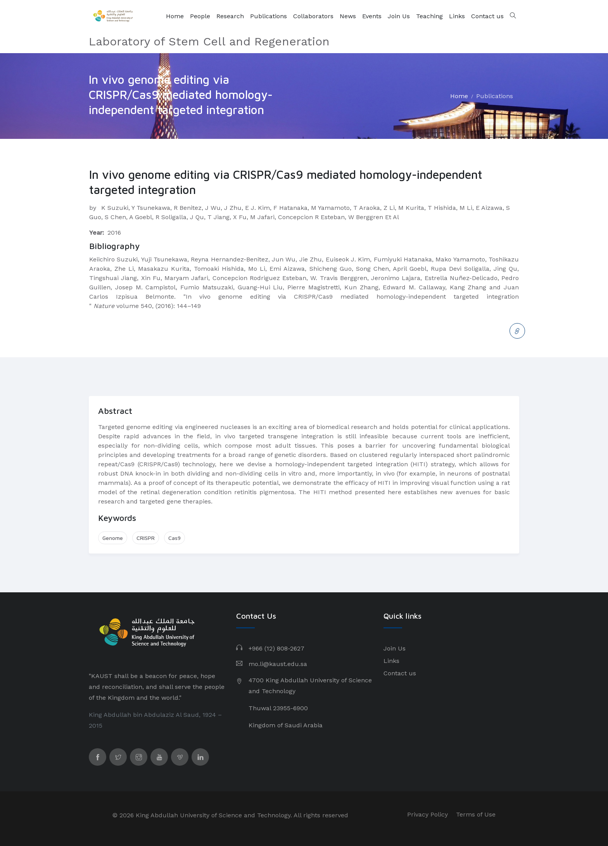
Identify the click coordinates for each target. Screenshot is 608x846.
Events (372, 16)
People (200, 16)
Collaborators (313, 16)
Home (175, 16)
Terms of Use (476, 814)
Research (230, 16)
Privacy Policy (427, 814)
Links (457, 16)
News (348, 16)
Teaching (429, 16)
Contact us (487, 16)
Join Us (399, 16)
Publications (268, 16)
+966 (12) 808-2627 (276, 648)
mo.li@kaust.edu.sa (278, 664)
